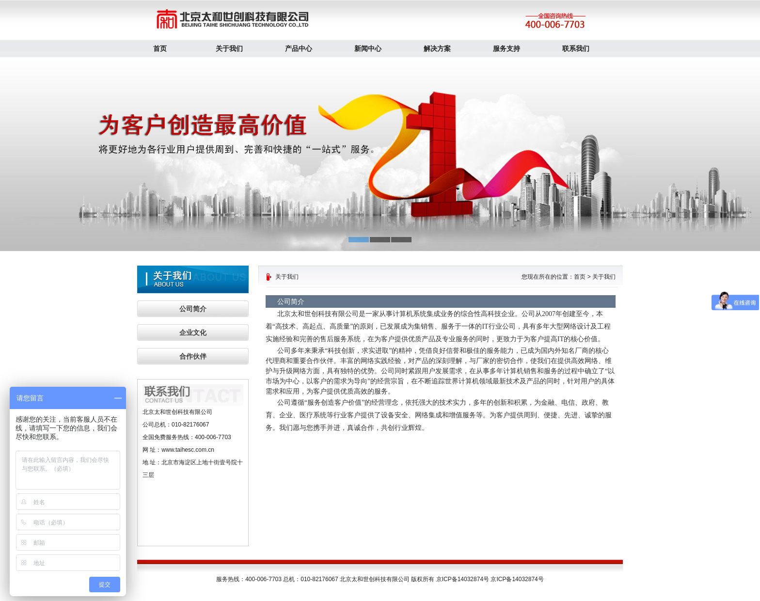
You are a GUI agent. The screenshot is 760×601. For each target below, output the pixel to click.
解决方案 (437, 48)
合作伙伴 (192, 356)
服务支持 (506, 48)
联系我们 (575, 48)
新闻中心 (367, 48)
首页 (160, 48)
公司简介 (192, 309)
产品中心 (298, 48)
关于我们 (229, 48)
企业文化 (192, 332)
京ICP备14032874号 (517, 579)
